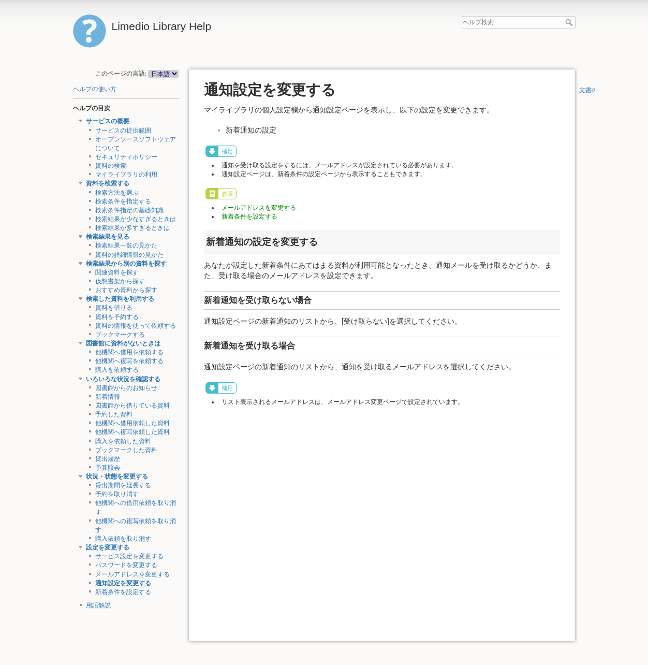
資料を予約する (117, 317)
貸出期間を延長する (123, 485)
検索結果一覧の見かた (126, 245)
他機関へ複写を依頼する (129, 361)
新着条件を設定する (123, 592)
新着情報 (107, 396)
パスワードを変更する (126, 565)
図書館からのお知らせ (126, 388)
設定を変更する (107, 547)
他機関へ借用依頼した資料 (132, 423)
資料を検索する (107, 183)
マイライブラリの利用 (126, 174)
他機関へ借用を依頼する (129, 352)
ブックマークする (120, 334)
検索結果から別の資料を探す (126, 263)
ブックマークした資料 (126, 450)
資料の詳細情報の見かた (129, 254)
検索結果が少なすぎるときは (135, 219)
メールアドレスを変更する (132, 574)
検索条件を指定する (123, 201)
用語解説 (98, 605)
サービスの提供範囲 (123, 130)
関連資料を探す (117, 272)
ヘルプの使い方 (94, 89)
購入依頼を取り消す (123, 538)
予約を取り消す (117, 494)
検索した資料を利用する (120, 298)
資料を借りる (113, 307)
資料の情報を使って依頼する (135, 325)
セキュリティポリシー (126, 157)
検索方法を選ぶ (117, 192)
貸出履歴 (107, 458)
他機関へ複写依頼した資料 (132, 432)
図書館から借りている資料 (132, 405)
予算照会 (107, 467)
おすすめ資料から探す (126, 290)
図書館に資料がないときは (123, 343)
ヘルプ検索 (570, 22)
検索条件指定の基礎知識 (129, 210)
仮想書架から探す (120, 281)
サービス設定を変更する (129, 556)
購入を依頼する (117, 369)
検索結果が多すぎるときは (132, 228)
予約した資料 (113, 414)
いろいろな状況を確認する (123, 379)
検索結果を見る (107, 236)
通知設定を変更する (123, 583)
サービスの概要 (107, 121)
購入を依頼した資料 (123, 441)
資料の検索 (110, 165)
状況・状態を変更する (117, 476)
